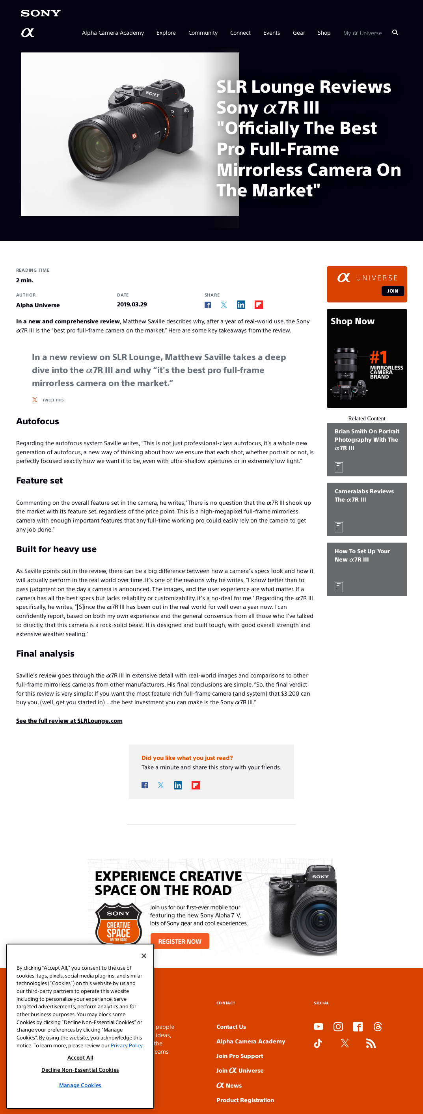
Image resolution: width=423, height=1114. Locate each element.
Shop (324, 32)
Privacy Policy (126, 1045)
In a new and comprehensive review (68, 321)
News (229, 1085)
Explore (166, 32)
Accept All (80, 1057)
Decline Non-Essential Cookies (80, 1069)
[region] (80, 1026)
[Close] (144, 956)
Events (271, 32)
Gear (299, 32)
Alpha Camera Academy (113, 32)
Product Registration (245, 1099)
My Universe (362, 32)
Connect (240, 32)
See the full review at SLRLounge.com (69, 720)
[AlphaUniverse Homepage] (28, 32)
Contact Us (231, 1026)
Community (203, 32)
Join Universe (240, 1070)
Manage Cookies (80, 1085)
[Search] (395, 32)
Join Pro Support (239, 1055)
